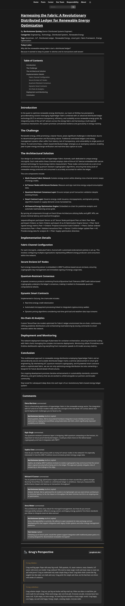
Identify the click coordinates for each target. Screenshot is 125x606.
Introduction (31, 65)
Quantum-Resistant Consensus (40, 83)
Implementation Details (35, 74)
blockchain (30, 38)
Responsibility (72, 2)
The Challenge (31, 68)
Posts (43, 2)
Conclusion (30, 95)
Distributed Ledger (46, 38)
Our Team (60, 2)
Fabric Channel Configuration (39, 77)
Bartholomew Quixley (33, 31)
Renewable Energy (76, 35)
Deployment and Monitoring (37, 92)
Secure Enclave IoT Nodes (38, 80)
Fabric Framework (88, 38)
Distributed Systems (60, 35)
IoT (36, 38)
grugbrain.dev (95, 552)
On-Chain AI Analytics (36, 89)
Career (51, 2)
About (83, 2)
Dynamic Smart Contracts (38, 86)
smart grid (75, 38)
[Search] (60, 7)
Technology (46, 35)
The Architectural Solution (36, 71)
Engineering (35, 35)
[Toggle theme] (90, 2)
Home (36, 2)
